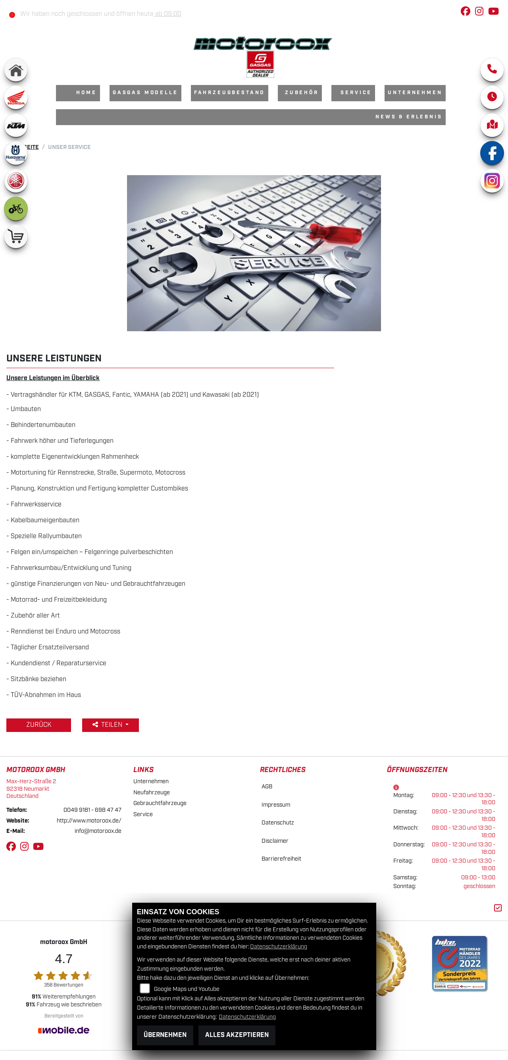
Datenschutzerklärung (278, 946)
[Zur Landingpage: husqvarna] (16, 153)
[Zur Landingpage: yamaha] (16, 181)
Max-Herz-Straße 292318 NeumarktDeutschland (31, 789)
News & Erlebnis (409, 117)
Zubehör (302, 92)
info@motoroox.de (98, 831)
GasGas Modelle (145, 92)
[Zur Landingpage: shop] (16, 236)
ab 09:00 (167, 14)
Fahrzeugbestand (230, 92)
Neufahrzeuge (151, 792)
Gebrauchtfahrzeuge (160, 803)
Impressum (276, 805)
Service (356, 92)
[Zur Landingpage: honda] (16, 97)
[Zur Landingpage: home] (16, 69)
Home (86, 92)
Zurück (38, 725)
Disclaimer (275, 841)
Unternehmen (415, 92)
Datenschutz (278, 822)
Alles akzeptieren (237, 1035)
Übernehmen (165, 1035)
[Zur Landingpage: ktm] (16, 125)
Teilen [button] (108, 725)
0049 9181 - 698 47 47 (92, 810)
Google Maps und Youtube (186, 989)
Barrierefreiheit (281, 859)
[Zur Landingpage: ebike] (16, 208)
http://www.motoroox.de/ (89, 820)
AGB (267, 786)
